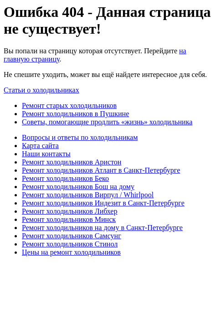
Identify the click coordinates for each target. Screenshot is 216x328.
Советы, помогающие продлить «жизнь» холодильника (107, 122)
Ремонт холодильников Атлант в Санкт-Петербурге (101, 170)
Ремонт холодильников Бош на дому (78, 186)
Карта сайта (40, 145)
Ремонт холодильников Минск (69, 219)
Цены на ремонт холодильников (71, 252)
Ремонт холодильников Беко (65, 178)
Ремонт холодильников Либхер (69, 211)
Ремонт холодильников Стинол (70, 244)
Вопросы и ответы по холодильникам (80, 137)
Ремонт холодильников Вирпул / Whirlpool (88, 195)
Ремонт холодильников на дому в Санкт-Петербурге (102, 227)
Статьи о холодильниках (41, 90)
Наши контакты (46, 154)
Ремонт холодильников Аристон (71, 162)
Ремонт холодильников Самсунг (71, 236)
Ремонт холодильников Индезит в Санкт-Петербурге (103, 203)
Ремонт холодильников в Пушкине (75, 114)
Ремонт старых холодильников (69, 105)
